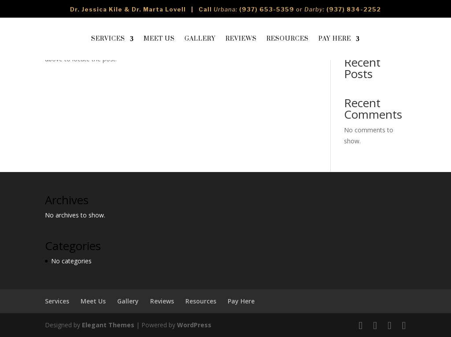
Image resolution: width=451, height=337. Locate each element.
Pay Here (334, 39)
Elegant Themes (108, 325)
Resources (287, 39)
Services (108, 39)
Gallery (200, 39)
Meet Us (159, 39)
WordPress (194, 325)
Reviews (241, 39)
